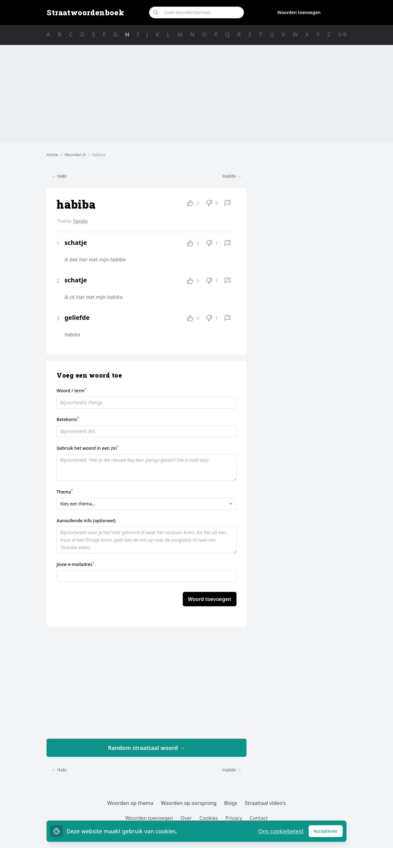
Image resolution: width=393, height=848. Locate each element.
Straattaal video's (265, 803)
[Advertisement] (196, 93)
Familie (80, 221)
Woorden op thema (130, 803)
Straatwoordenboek (85, 12)
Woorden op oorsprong (188, 803)
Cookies (209, 818)
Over (186, 818)
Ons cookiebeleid (280, 831)
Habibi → (231, 176)
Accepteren (328, 832)
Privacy (234, 818)
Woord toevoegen (209, 599)
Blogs (230, 803)
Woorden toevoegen (299, 12)
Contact (259, 818)
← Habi (59, 176)
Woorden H (75, 154)
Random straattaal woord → (146, 747)
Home (52, 154)
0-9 (342, 34)
